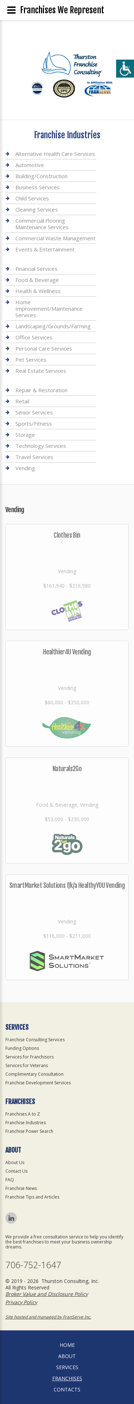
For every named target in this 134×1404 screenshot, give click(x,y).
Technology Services (40, 445)
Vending (25, 468)
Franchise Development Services (38, 1083)
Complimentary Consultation (34, 1074)
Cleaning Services (36, 209)
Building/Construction (41, 176)
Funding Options (22, 1048)
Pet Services (30, 359)
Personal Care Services (43, 348)
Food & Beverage (37, 279)
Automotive (29, 164)
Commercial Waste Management (55, 238)
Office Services (34, 337)
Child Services (32, 198)
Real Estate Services (40, 370)
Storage (25, 434)
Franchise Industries (25, 1123)
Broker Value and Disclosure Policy (46, 1294)
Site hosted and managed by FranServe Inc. (48, 1317)
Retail (22, 401)
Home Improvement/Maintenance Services (49, 308)
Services (67, 1367)
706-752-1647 (33, 1264)
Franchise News (21, 1188)
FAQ (9, 1180)
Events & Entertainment (45, 249)
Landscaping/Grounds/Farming (53, 326)
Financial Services (36, 268)
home (67, 1345)
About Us (14, 1162)
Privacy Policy (21, 1302)
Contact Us (16, 1171)
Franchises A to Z (22, 1114)
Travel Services (34, 456)
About (67, 1356)
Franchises (67, 1378)
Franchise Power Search (29, 1131)
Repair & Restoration (41, 390)
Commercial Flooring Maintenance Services (42, 224)
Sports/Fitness (33, 423)
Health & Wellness (38, 291)
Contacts (67, 1389)
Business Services (37, 187)
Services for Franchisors (29, 1057)
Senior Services (34, 412)
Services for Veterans (26, 1065)
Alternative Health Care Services (55, 153)
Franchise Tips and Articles (32, 1197)
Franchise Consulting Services (35, 1040)
